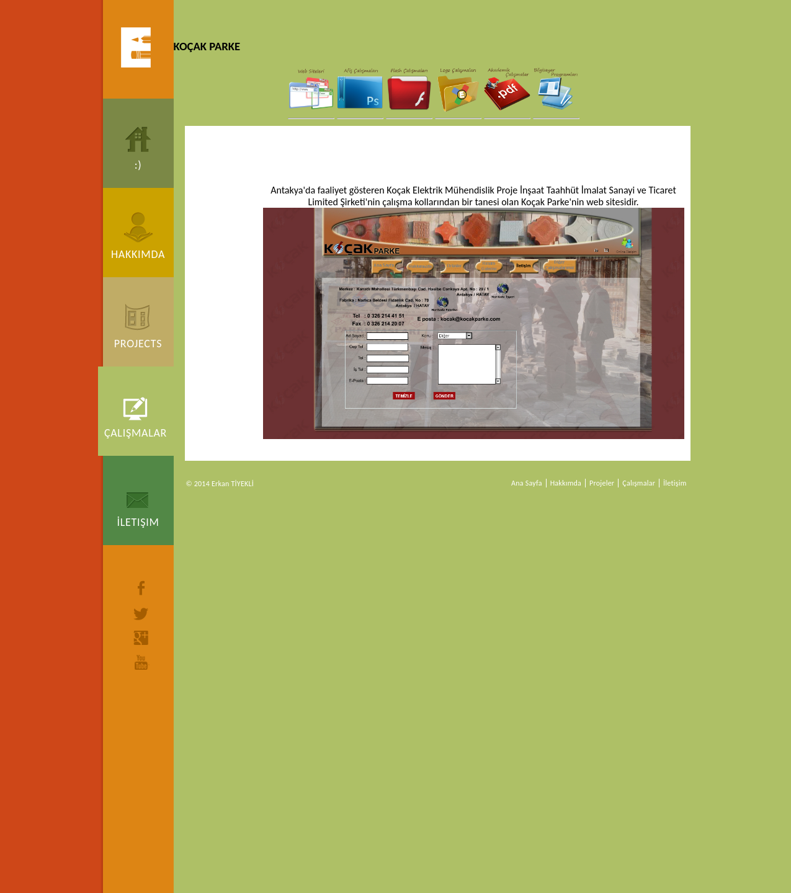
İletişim (138, 522)
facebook (141, 587)
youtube (141, 662)
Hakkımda (138, 254)
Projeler (601, 483)
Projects (138, 343)
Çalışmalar (135, 433)
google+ (141, 638)
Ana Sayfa (526, 483)
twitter (141, 614)
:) (138, 165)
